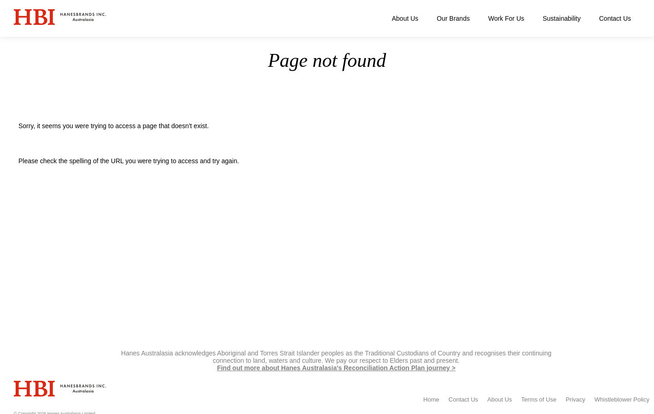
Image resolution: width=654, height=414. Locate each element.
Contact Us (615, 18)
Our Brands (453, 18)
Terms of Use (539, 399)
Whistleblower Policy (622, 399)
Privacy (575, 399)
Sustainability (562, 18)
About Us (405, 18)
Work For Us (506, 18)
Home (599, 93)
